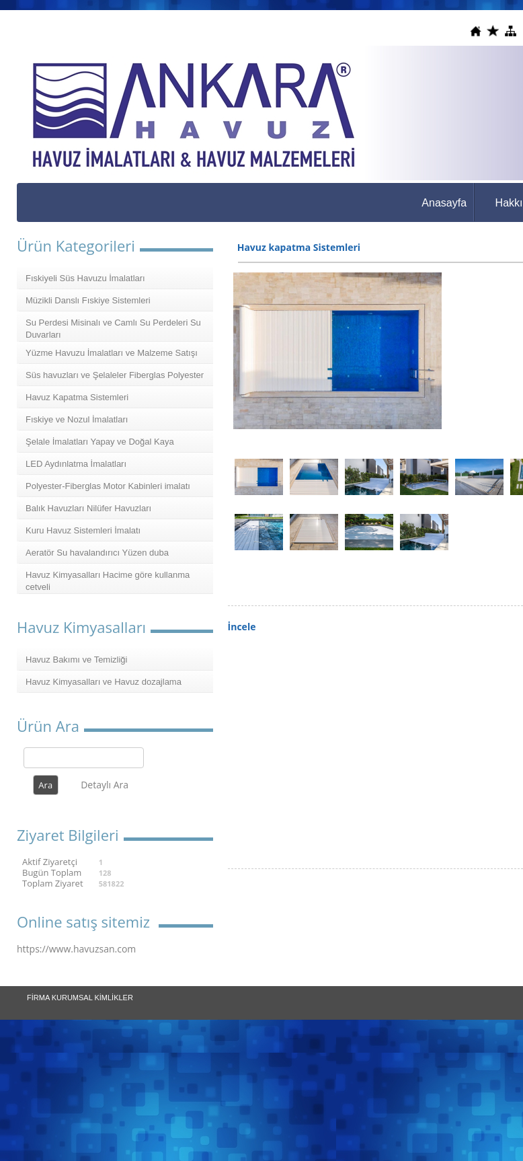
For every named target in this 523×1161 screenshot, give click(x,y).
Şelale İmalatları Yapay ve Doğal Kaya (100, 442)
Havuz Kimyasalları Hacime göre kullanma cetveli (108, 581)
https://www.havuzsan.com (76, 948)
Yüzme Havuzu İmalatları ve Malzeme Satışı (112, 353)
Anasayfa (444, 203)
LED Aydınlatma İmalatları (76, 464)
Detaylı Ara (104, 784)
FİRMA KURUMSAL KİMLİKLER (80, 998)
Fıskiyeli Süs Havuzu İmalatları (85, 278)
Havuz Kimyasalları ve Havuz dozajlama (104, 682)
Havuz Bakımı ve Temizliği (76, 659)
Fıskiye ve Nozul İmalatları (77, 419)
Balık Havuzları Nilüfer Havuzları (88, 508)
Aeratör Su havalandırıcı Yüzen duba (97, 553)
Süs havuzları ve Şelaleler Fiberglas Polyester (115, 375)
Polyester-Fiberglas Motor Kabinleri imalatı (108, 486)
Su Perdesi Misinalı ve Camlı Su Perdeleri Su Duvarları (113, 328)
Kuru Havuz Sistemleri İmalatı (83, 530)
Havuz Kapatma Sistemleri (77, 397)
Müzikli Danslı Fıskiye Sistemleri (88, 300)
